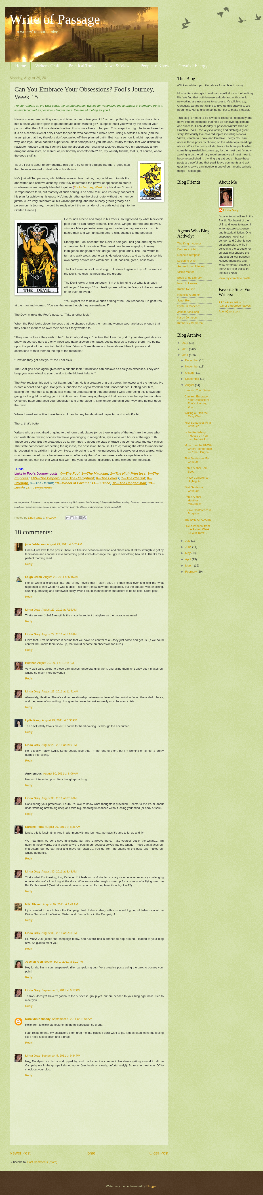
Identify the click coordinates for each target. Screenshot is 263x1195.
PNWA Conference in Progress (198, 511)
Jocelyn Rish (34, 961)
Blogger (151, 1186)
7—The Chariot (133, 478)
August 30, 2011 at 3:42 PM (60, 904)
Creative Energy (193, 65)
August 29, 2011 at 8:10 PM (59, 745)
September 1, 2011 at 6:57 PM (61, 990)
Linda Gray (32, 609)
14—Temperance (39, 488)
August (190, 385)
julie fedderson (35, 544)
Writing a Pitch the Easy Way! (196, 414)
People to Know (155, 65)
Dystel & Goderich (189, 306)
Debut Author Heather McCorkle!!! (193, 500)
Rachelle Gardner (188, 294)
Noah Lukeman (187, 283)
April (188, 559)
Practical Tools (82, 65)
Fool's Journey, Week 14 (90, 187)
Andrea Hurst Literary (191, 266)
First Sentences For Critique (197, 460)
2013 (185, 342)
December (192, 360)
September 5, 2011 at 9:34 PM (61, 1055)
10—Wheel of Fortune (72, 483)
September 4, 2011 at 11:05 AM (72, 1019)
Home (20, 65)
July (188, 540)
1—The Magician (95, 473)
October (190, 372)
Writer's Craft (47, 65)
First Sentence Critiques (194, 489)
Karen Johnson (187, 317)
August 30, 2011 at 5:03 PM (59, 933)
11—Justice (101, 483)
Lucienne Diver (187, 260)
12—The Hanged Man (129, 483)
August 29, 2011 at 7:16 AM (59, 609)
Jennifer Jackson (188, 312)
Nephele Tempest (188, 255)
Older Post (158, 1153)
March (189, 565)
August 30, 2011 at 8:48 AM (59, 871)
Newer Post (20, 1153)
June (188, 547)
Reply (29, 564)
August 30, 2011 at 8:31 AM (59, 798)
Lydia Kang (33, 720)
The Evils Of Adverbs (198, 519)
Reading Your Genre (198, 390)
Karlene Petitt (34, 826)
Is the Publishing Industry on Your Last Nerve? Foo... (198, 436)
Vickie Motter (185, 272)
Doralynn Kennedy (38, 1019)
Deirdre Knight (186, 249)
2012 (185, 349)
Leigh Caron (33, 577)
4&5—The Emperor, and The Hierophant (62, 478)
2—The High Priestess (127, 473)
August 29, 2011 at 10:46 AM (55, 662)
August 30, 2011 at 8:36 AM (62, 826)
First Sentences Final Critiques (198, 424)
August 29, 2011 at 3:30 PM (59, 720)
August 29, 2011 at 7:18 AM (59, 634)
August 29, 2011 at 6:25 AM (64, 544)
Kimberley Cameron (190, 323)
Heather (30, 662)
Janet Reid (184, 300)
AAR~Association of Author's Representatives (235, 304)
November (192, 366)
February (191, 571)
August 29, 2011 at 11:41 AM (60, 691)
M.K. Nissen (33, 904)
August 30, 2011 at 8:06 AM (60, 773)
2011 (185, 355)
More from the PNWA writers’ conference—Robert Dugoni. (198, 449)
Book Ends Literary (189, 277)
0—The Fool (70, 473)
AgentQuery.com (229, 311)
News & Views (117, 65)
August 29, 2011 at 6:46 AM (60, 577)
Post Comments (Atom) (42, 1162)
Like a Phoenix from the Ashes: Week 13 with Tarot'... (197, 529)
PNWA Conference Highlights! (197, 479)
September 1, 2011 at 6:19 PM (63, 961)
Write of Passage (55, 19)
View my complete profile (235, 278)
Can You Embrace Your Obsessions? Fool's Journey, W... (198, 401)
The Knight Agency (189, 243)
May (188, 553)
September (192, 378)
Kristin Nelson (186, 289)
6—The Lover (106, 478)
